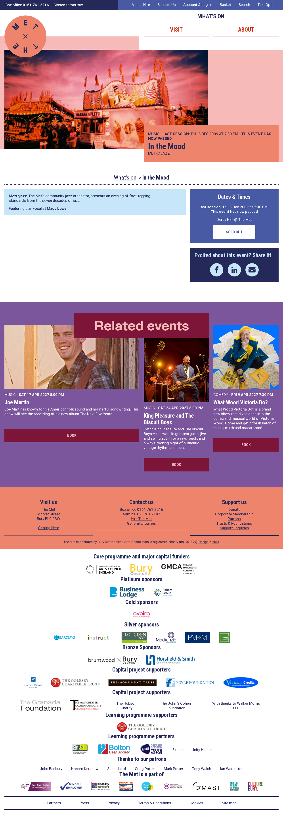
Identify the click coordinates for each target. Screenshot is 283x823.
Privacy (114, 803)
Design (203, 542)
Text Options (268, 5)
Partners (54, 803)
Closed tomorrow (68, 5)
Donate (234, 509)
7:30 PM (266, 394)
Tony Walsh (201, 768)
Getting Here (48, 528)
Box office (27, 5)
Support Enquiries (234, 528)
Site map (229, 803)
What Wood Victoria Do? (240, 402)
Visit (176, 29)
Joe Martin (16, 402)
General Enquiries (141, 523)
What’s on (211, 16)
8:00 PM (57, 394)
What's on (125, 177)
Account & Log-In (197, 5)
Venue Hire (141, 5)
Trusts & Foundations (234, 523)
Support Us (166, 5)
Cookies (196, 803)
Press (84, 803)
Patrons (234, 519)
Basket (225, 5)
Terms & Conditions (154, 803)
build (215, 542)
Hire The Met (141, 519)
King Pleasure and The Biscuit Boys (169, 419)
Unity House (202, 749)
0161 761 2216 (150, 509)
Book (71, 435)
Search (244, 5)
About (246, 29)
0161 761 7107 (147, 514)
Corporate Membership (234, 514)
